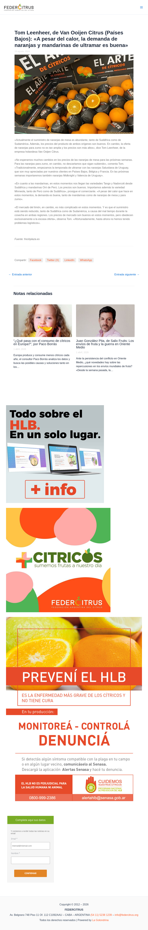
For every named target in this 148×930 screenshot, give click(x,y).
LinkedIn (69, 260)
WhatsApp (86, 260)
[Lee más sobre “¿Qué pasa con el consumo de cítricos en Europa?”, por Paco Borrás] (43, 320)
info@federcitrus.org (126, 915)
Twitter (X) (53, 260)
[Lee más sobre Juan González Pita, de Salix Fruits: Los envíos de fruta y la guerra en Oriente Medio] (105, 320)
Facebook (35, 260)
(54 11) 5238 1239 (101, 915)
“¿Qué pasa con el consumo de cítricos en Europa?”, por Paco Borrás (42, 342)
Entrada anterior (20, 274)
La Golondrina (100, 920)
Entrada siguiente (127, 274)
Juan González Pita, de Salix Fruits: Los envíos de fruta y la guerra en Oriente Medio (105, 344)
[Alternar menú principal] (141, 7)
